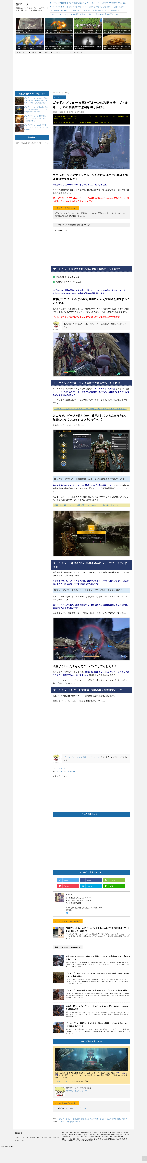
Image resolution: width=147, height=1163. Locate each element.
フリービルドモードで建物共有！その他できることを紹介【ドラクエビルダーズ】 (87, 31)
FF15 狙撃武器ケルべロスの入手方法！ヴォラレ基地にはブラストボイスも (58, 47)
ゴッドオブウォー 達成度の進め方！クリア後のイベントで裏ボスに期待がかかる (36, 118)
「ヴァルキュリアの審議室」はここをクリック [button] (72, 225)
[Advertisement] (73, 71)
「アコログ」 (84, 1123)
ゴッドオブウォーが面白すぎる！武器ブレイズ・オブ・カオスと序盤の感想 (96, 1006)
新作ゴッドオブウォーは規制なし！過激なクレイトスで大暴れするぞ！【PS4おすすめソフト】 (98, 973)
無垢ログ (22, 4)
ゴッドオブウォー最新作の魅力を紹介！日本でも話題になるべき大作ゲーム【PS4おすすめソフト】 (96, 1040)
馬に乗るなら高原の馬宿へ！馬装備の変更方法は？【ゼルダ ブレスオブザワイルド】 (116, 31)
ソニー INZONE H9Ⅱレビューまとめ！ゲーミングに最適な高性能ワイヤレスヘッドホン (85, 10)
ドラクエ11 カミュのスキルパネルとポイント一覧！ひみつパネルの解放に (29, 47)
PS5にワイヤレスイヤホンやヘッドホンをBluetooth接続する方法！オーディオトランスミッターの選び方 (98, 944)
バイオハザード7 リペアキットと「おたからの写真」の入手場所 (29, 31)
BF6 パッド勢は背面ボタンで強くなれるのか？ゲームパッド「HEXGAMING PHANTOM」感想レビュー (92, 3)
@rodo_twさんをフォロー (76, 1106)
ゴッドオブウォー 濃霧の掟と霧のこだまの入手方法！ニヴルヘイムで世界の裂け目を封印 (93, 1134)
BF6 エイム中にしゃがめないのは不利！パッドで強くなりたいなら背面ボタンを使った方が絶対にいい (91, 7)
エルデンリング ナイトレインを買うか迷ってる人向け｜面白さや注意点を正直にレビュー (86, 14)
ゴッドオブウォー (60, 768)
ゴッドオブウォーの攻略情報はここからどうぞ (81, 757)
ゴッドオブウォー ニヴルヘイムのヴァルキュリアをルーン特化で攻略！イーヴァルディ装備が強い (97, 990)
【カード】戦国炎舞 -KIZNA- (70, 1137)
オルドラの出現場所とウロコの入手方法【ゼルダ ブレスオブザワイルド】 (58, 31)
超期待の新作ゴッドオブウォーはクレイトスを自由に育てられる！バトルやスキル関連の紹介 (97, 1023)
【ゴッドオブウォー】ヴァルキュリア (67, 771)
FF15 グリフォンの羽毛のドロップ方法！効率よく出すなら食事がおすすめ (116, 47)
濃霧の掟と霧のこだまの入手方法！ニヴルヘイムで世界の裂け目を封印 (86, 505)
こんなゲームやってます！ (65, 1096)
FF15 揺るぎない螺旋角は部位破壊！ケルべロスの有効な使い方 (87, 47)
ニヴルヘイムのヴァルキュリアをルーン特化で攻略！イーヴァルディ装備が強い (90, 409)
